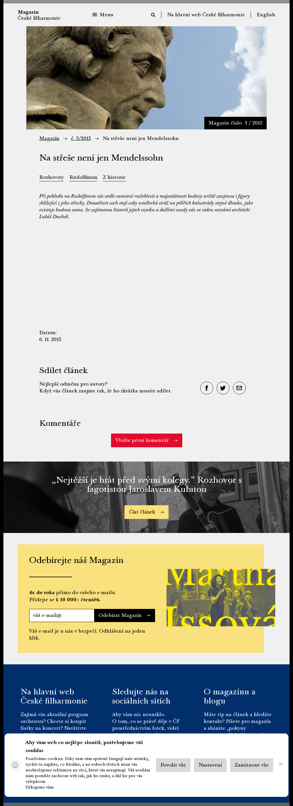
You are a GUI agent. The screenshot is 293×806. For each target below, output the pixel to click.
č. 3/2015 (82, 138)
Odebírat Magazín (124, 615)
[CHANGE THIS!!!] (281, 765)
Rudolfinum (84, 177)
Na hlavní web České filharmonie (206, 15)
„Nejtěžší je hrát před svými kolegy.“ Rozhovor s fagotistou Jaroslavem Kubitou (147, 484)
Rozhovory (51, 177)
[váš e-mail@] (61, 615)
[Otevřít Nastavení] (210, 765)
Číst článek (146, 512)
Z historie (115, 177)
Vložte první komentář (147, 440)
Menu (103, 15)
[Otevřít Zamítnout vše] (251, 765)
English (266, 15)
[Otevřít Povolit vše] (173, 765)
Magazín (49, 138)
